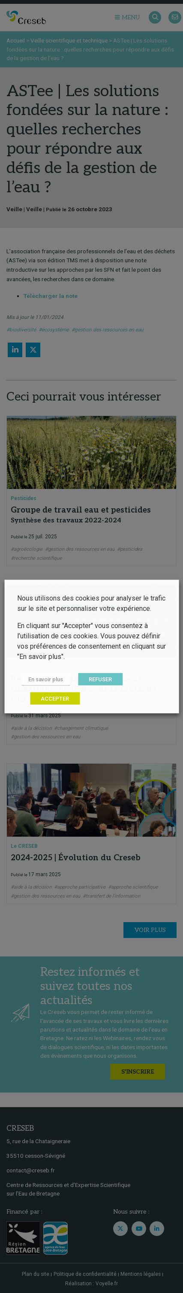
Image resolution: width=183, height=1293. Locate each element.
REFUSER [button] (100, 679)
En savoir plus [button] (45, 679)
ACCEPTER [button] (55, 698)
